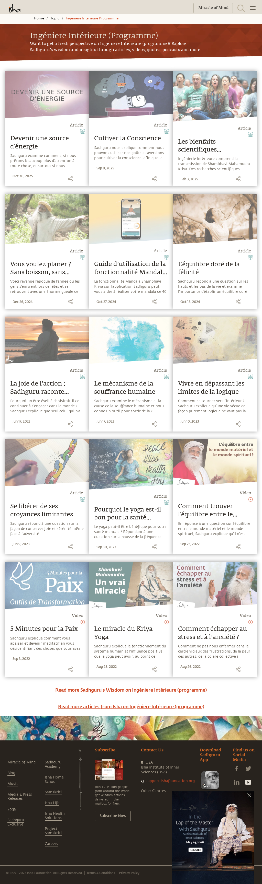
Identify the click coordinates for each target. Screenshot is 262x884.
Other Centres (153, 791)
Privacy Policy (129, 873)
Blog (11, 773)
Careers (51, 844)
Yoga (11, 809)
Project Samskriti (53, 831)
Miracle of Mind (21, 762)
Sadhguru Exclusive (15, 822)
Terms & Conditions (100, 873)
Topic (54, 18)
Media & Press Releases (19, 797)
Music (12, 784)
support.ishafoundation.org (170, 781)
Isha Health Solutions (55, 816)
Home (39, 18)
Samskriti (53, 792)
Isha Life (52, 803)
